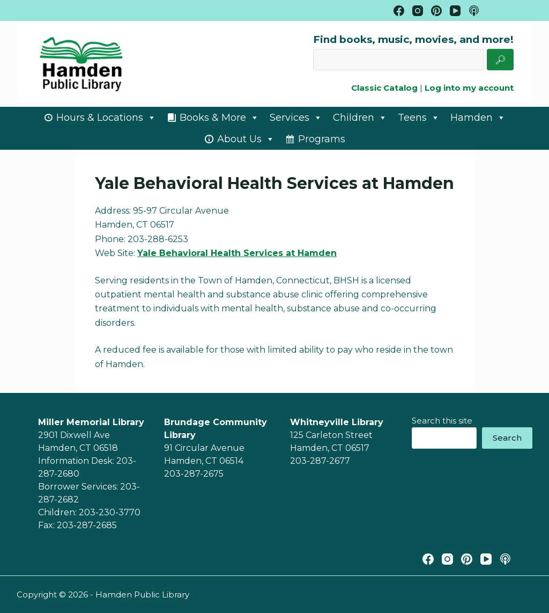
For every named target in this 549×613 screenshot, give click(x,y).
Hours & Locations (106, 117)
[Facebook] (399, 10)
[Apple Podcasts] (474, 10)
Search (507, 438)
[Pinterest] (436, 10)
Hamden (478, 117)
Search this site (442, 420)
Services (296, 117)
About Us (245, 139)
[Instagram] (417, 10)
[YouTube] (455, 10)
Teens (419, 117)
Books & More (219, 117)
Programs (321, 139)
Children (360, 117)
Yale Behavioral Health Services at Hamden (237, 253)
